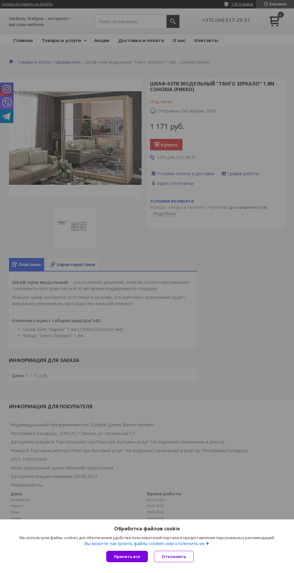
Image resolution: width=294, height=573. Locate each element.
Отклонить (174, 556)
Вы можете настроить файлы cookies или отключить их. (145, 543)
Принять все (127, 556)
